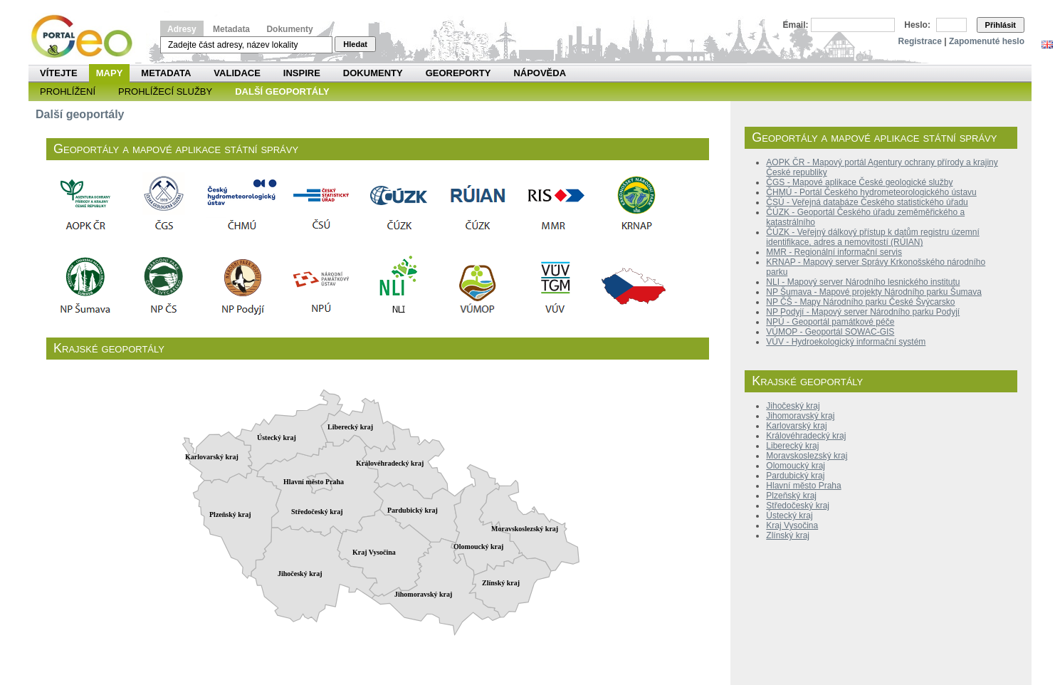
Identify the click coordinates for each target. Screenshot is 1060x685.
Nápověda (539, 73)
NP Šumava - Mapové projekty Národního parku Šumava (874, 292)
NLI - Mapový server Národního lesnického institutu (863, 282)
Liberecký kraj (792, 446)
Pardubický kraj (795, 476)
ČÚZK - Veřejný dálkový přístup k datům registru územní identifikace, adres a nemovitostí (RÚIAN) (872, 237)
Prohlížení (67, 91)
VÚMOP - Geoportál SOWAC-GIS (830, 332)
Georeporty (458, 73)
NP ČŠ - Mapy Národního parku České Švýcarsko (860, 302)
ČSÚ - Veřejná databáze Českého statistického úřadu (867, 202)
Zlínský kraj (787, 535)
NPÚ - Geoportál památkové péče (830, 322)
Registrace (920, 41)
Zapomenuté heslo (986, 41)
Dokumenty (289, 29)
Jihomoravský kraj (800, 416)
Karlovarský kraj (796, 426)
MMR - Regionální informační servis (834, 252)
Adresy (181, 29)
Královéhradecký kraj (806, 436)
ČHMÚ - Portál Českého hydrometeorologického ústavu (871, 192)
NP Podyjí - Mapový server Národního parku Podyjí (863, 312)
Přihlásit (1000, 25)
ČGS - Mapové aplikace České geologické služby (859, 182)
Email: (796, 25)
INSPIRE (301, 73)
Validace (237, 73)
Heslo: (917, 25)
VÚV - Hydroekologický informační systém (845, 342)
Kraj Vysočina (792, 525)
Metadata (231, 29)
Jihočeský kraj (792, 406)
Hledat (355, 44)
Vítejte (59, 73)
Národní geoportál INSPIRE (87, 36)
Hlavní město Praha (803, 486)
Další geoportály (282, 91)
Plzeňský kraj (791, 496)
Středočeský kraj (797, 506)
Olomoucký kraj (795, 466)
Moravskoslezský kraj (806, 456)
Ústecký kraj (789, 516)
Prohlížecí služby (165, 91)
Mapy (109, 73)
